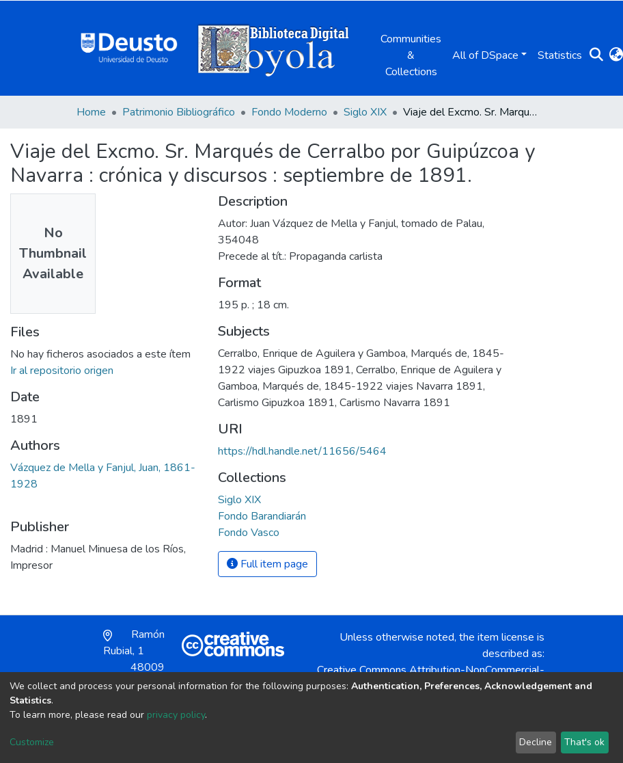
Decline (535, 742)
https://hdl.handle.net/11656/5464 (302, 451)
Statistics (560, 55)
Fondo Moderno (289, 112)
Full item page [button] (267, 564)
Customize (32, 742)
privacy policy (176, 714)
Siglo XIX (365, 112)
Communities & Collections (410, 55)
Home (91, 112)
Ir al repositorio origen (61, 370)
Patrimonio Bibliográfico (178, 112)
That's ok (584, 742)
